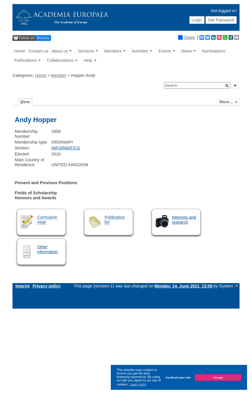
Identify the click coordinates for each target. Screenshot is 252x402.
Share (186, 37)
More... (226, 101)
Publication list (114, 219)
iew (25, 101)
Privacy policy (46, 286)
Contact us (38, 51)
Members (113, 51)
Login (197, 20)
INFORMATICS (65, 148)
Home (19, 51)
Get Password (221, 20)
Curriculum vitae (47, 219)
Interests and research (184, 219)
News (187, 51)
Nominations (213, 51)
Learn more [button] (138, 384)
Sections (86, 51)
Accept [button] (218, 377)
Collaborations (60, 60)
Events (164, 51)
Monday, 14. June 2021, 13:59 (184, 286)
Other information (47, 249)
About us (59, 51)
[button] (227, 86)
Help (88, 60)
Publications (25, 60)
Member (58, 75)
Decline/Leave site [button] (178, 377)
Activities (140, 51)
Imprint (22, 286)
